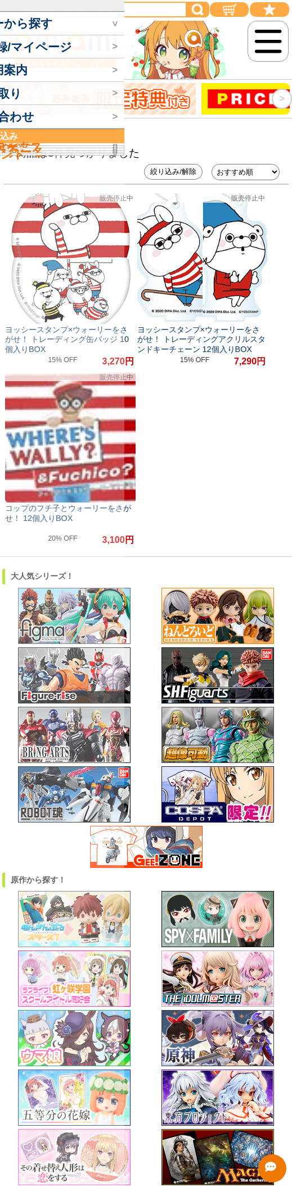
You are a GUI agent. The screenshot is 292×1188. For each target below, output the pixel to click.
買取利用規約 (148, 1124)
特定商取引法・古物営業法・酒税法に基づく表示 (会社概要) (148, 1058)
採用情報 (148, 1085)
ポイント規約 (148, 1111)
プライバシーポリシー (148, 1136)
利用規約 (148, 1098)
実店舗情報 (148, 1072)
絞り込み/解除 (173, 171)
